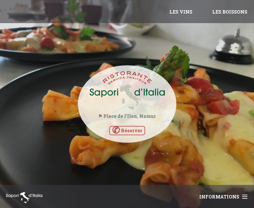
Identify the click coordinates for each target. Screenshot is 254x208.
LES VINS (180, 12)
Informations (223, 197)
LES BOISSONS (229, 12)
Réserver (127, 130)
